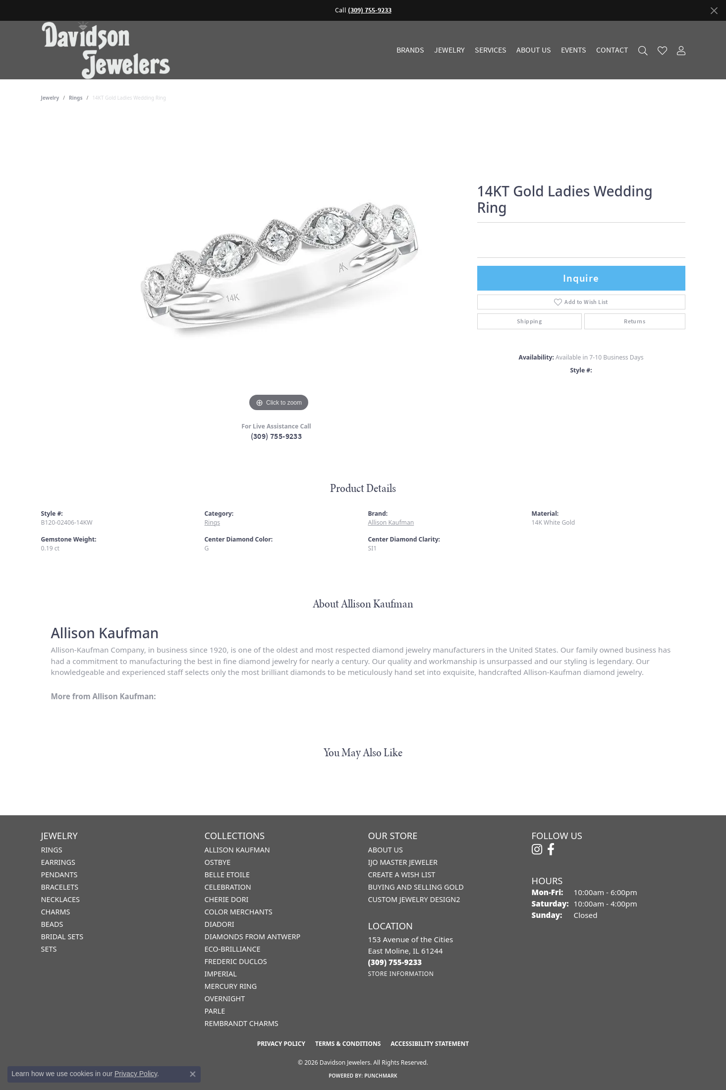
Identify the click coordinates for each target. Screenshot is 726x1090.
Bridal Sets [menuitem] (62, 936)
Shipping (529, 321)
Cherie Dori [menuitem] (227, 899)
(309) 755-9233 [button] (369, 10)
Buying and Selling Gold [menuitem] (416, 887)
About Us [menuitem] (385, 849)
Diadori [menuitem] (219, 924)
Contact (612, 50)
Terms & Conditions (348, 1043)
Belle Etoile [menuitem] (227, 874)
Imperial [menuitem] (221, 973)
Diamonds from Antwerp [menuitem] (253, 936)
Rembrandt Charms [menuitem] (242, 1023)
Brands (410, 50)
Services (490, 50)
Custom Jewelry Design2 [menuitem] (414, 899)
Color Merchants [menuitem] (239, 911)
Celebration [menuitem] (228, 887)
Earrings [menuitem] (58, 862)
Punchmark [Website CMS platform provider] (380, 1075)
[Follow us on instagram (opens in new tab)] (537, 849)
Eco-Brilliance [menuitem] (233, 949)
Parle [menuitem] (215, 1011)
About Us (533, 50)
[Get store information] (401, 973)
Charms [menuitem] (55, 911)
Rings (75, 97)
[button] (643, 50)
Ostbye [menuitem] (218, 862)
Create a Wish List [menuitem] (402, 874)
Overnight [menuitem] (225, 998)
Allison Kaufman (391, 522)
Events (573, 50)
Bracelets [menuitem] (60, 887)
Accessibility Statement (430, 1043)
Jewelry (449, 50)
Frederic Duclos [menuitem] (236, 961)
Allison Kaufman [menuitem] (237, 849)
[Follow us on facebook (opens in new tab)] (551, 849)
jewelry (50, 97)
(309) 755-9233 (276, 436)
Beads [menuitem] (52, 924)
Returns (634, 321)
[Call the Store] (395, 962)
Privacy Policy (281, 1043)
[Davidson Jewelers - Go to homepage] (108, 50)
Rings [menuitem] (51, 849)
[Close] (714, 10)
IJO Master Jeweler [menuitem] (403, 862)
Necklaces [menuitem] (60, 899)
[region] (279, 265)
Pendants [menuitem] (59, 874)
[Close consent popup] (193, 1074)
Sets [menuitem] (49, 949)
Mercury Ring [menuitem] (231, 986)
